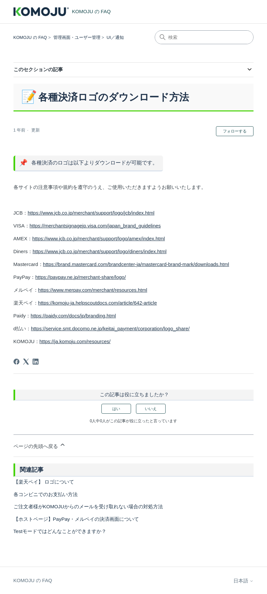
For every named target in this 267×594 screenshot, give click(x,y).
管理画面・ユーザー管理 (76, 37)
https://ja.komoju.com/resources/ (75, 341)
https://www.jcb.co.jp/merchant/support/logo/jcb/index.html (91, 213)
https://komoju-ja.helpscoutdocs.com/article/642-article (97, 303)
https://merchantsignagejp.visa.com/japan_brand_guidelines (95, 225)
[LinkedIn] (36, 362)
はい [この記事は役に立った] (116, 408)
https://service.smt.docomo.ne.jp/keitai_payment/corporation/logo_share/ (110, 328)
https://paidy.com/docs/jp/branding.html (73, 315)
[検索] (204, 37)
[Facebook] (16, 362)
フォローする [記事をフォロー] (235, 131)
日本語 (243, 580)
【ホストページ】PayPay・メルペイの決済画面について (76, 519)
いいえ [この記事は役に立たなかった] (151, 408)
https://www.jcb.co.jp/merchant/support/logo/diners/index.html (100, 251)
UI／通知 (115, 37)
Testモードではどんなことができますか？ (60, 531)
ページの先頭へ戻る (39, 445)
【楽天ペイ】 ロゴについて (43, 482)
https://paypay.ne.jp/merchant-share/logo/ (80, 277)
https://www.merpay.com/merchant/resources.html (92, 290)
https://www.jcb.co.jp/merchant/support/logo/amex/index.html (98, 238)
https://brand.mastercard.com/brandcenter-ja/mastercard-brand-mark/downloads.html (136, 264)
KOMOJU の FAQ (30, 37)
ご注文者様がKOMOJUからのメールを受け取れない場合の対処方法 (88, 506)
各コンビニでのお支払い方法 (45, 494)
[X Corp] (26, 362)
